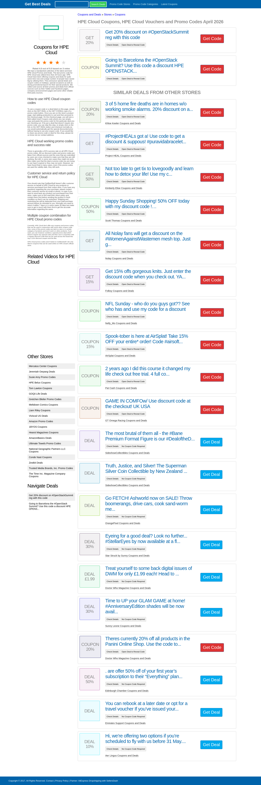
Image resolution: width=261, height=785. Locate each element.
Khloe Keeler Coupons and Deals (123, 123)
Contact (49, 781)
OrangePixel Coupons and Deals (122, 523)
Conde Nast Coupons (40, 457)
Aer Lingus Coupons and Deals (121, 755)
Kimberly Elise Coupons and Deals (123, 188)
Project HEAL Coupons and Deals (123, 155)
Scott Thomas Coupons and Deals (123, 220)
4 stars (57, 62)
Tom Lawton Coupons (40, 388)
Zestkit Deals (36, 462)
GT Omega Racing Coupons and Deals (126, 420)
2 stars (45, 62)
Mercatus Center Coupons (43, 366)
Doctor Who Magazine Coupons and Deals (128, 588)
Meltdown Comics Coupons (43, 404)
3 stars (51, 62)
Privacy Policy (61, 781)
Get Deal (211, 442)
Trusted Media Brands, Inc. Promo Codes (51, 468)
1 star (38, 62)
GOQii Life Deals (38, 393)
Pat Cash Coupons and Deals (121, 388)
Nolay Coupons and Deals (119, 258)
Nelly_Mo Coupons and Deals (121, 323)
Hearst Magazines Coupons (44, 432)
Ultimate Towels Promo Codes (45, 443)
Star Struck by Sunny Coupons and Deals (127, 555)
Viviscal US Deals (38, 416)
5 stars (64, 62)
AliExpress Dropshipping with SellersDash (98, 781)
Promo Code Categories (145, 4)
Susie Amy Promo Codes (42, 377)
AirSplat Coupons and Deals (120, 355)
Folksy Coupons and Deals (119, 291)
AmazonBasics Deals (40, 438)
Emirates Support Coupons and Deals (125, 723)
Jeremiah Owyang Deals (42, 371)
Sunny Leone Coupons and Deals (123, 626)
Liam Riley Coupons (39, 410)
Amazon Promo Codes (41, 421)
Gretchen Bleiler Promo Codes (45, 399)
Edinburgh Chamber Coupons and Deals (126, 690)
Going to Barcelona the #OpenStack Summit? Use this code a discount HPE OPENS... (50, 506)
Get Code (212, 38)
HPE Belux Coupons (40, 382)
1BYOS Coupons (38, 426)
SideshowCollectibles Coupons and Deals (127, 453)
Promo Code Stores (120, 4)
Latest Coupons (169, 4)
